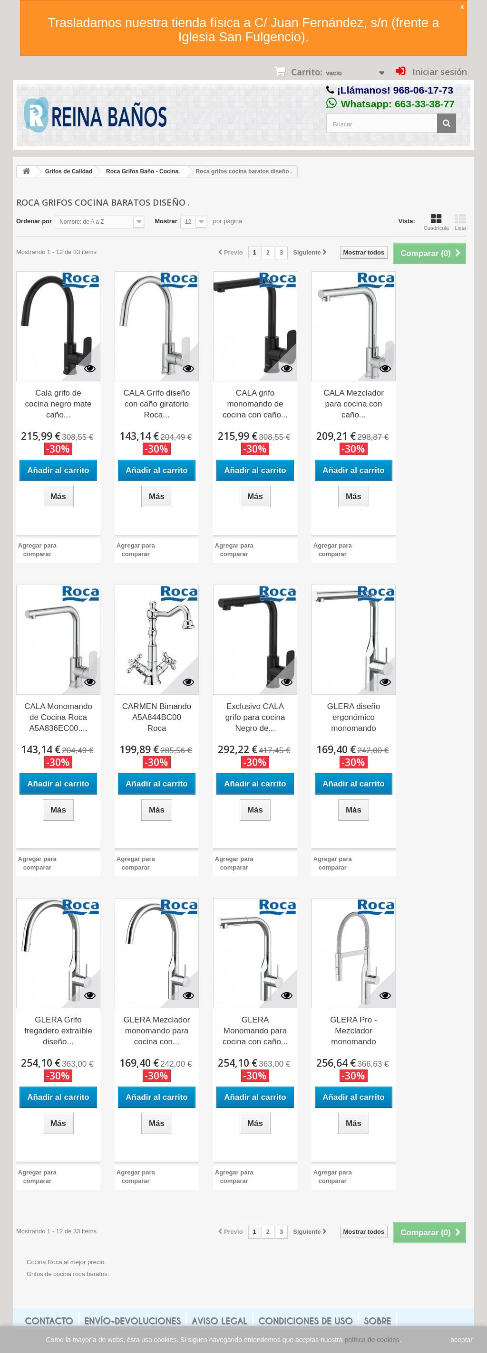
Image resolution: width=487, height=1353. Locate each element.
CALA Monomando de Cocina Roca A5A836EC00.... (58, 717)
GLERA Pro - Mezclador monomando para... (353, 1031)
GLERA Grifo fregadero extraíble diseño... (58, 1030)
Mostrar (166, 221)
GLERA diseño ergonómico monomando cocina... (353, 718)
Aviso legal (219, 1320)
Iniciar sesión (438, 71)
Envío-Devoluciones (132, 1320)
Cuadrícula (436, 222)
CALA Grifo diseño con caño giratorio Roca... (157, 403)
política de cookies (372, 1340)
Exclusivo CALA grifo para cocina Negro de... (255, 717)
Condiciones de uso (305, 1320)
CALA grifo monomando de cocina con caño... (255, 403)
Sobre (377, 1320)
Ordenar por (34, 221)
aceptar (461, 1340)
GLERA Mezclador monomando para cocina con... (157, 1030)
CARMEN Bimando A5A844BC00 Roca (157, 717)
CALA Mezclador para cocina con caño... (353, 403)
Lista (460, 222)
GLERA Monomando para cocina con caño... (255, 1030)
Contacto (49, 1320)
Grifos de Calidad (68, 171)
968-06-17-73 (423, 90)
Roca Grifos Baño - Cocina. (143, 171)
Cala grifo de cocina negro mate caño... (58, 403)
